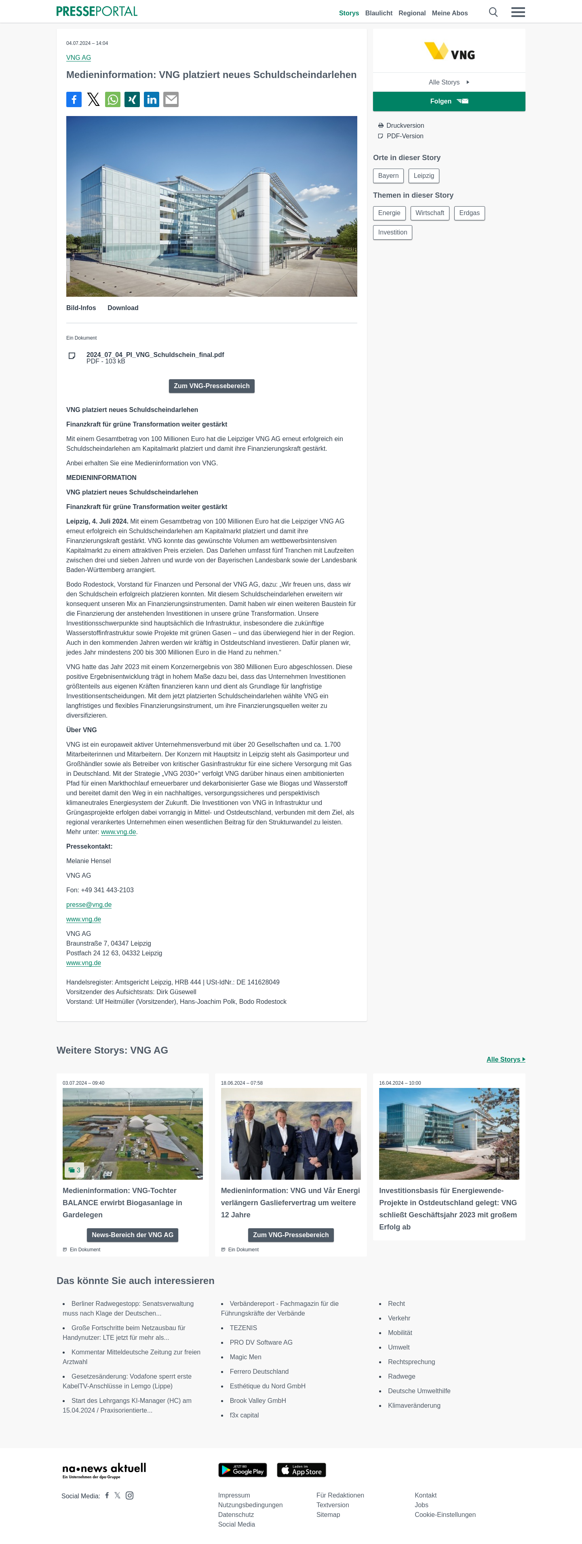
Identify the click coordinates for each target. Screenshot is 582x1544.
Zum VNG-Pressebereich (212, 385)
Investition (392, 232)
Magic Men (245, 1357)
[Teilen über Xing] (132, 99)
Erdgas (470, 213)
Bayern (388, 175)
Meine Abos (450, 13)
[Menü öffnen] (518, 12)
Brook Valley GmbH (258, 1400)
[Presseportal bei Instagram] (127, 1494)
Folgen (449, 101)
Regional (412, 13)
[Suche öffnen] (494, 12)
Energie (389, 213)
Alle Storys (449, 82)
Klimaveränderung (414, 1405)
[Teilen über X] (93, 99)
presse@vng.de (89, 904)
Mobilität (400, 1332)
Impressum (234, 1495)
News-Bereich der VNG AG (132, 1234)
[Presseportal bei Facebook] (104, 1496)
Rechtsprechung (411, 1361)
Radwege (401, 1376)
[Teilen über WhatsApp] (112, 99)
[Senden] (171, 99)
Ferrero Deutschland (259, 1371)
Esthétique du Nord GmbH (268, 1386)
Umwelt (398, 1347)
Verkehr (399, 1318)
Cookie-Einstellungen (445, 1514)
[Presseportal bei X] (115, 1496)
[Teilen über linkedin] (151, 99)
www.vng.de (118, 831)
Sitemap (328, 1514)
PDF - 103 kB (155, 358)
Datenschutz (236, 1514)
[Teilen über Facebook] (74, 99)
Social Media (236, 1524)
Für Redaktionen (340, 1495)
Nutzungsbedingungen (250, 1505)
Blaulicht (379, 13)
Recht (396, 1303)
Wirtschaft (430, 213)
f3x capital (244, 1415)
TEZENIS (243, 1327)
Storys (349, 13)
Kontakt (425, 1495)
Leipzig (424, 175)
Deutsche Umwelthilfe (419, 1391)
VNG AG (78, 57)
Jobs (421, 1505)
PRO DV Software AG (261, 1342)
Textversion (332, 1505)
